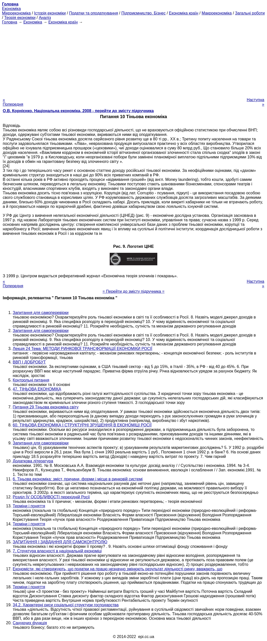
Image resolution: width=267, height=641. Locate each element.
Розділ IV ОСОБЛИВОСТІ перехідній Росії (51, 497)
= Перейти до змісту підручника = (133, 291)
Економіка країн (183, 13)
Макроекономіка (217, 13)
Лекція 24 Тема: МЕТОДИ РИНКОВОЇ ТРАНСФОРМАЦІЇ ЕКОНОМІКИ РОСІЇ (82, 348)
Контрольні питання (31, 380)
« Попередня (13, 102)
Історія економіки (50, 13)
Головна (9, 22)
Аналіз (45, 17)
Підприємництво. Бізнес (143, 13)
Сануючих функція (30, 623)
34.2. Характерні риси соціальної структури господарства (66, 605)
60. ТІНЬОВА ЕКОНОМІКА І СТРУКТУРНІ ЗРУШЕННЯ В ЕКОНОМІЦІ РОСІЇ (82, 425)
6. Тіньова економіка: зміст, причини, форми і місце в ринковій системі (78, 479)
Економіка (11, 8)
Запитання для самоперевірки (41, 313)
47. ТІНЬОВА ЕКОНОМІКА (37, 389)
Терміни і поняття (29, 506)
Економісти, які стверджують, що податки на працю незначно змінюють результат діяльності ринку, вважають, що (117, 569)
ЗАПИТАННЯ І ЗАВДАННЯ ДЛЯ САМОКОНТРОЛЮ (60, 542)
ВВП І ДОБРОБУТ (29, 362)
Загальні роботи (250, 13)
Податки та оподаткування (93, 13)
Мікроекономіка (16, 13)
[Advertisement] (133, 59)
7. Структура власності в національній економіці (57, 551)
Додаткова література (33, 461)
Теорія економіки (19, 17)
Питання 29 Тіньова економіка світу (46, 407)
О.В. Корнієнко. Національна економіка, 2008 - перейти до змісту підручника (78, 111)
